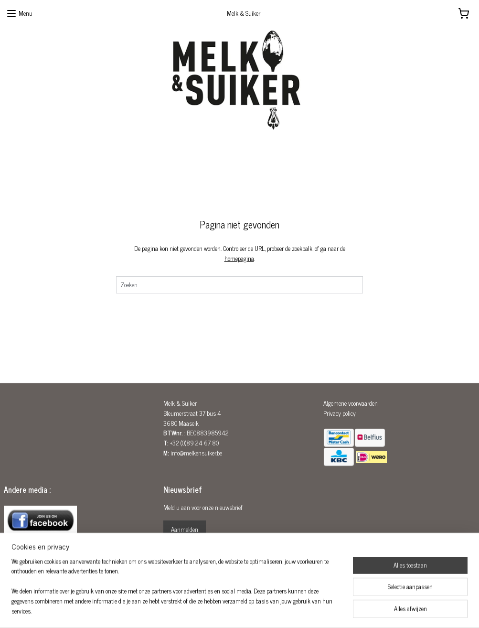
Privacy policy (339, 413)
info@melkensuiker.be (196, 453)
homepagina (239, 258)
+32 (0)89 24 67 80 (194, 443)
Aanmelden (184, 529)
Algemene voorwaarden (350, 403)
